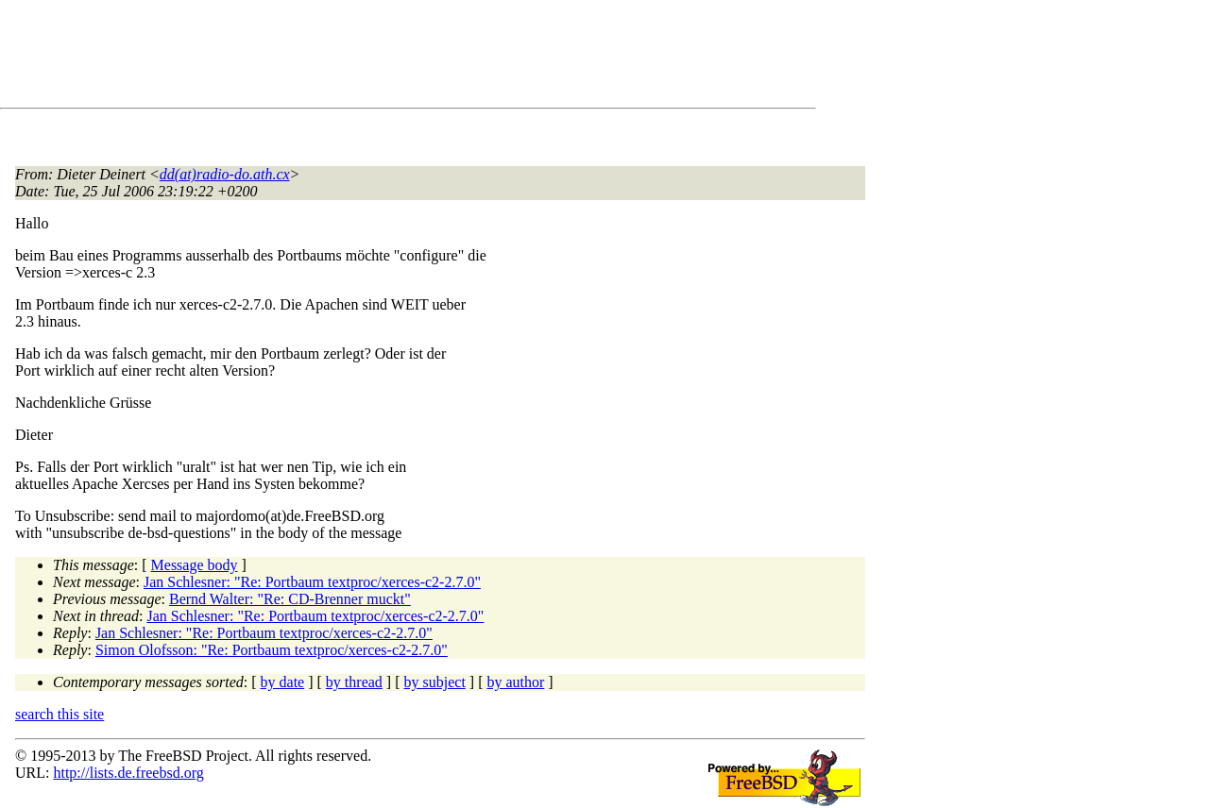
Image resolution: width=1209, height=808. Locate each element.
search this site (59, 714)
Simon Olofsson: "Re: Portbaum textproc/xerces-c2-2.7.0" (271, 650)
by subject (435, 682)
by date (283, 682)
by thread (354, 682)
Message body (194, 565)
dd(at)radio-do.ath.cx (225, 174)
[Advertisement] (359, 57)
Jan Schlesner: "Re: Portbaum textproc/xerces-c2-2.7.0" (312, 582)
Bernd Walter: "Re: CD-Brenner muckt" (290, 599)
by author (515, 682)
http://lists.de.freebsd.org (128, 773)
